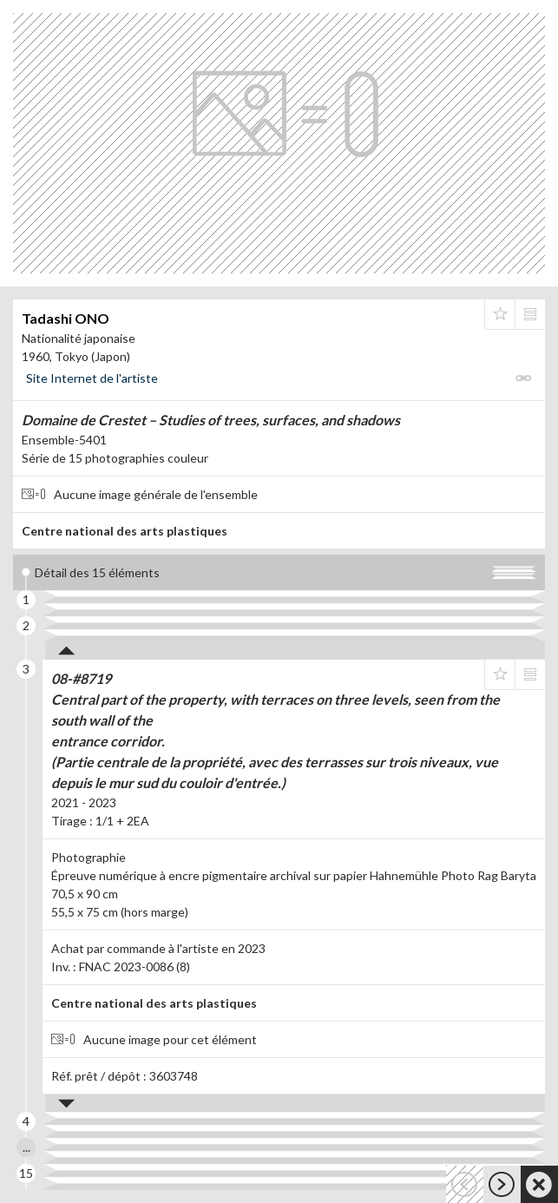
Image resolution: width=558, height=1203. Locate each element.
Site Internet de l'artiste (92, 378)
